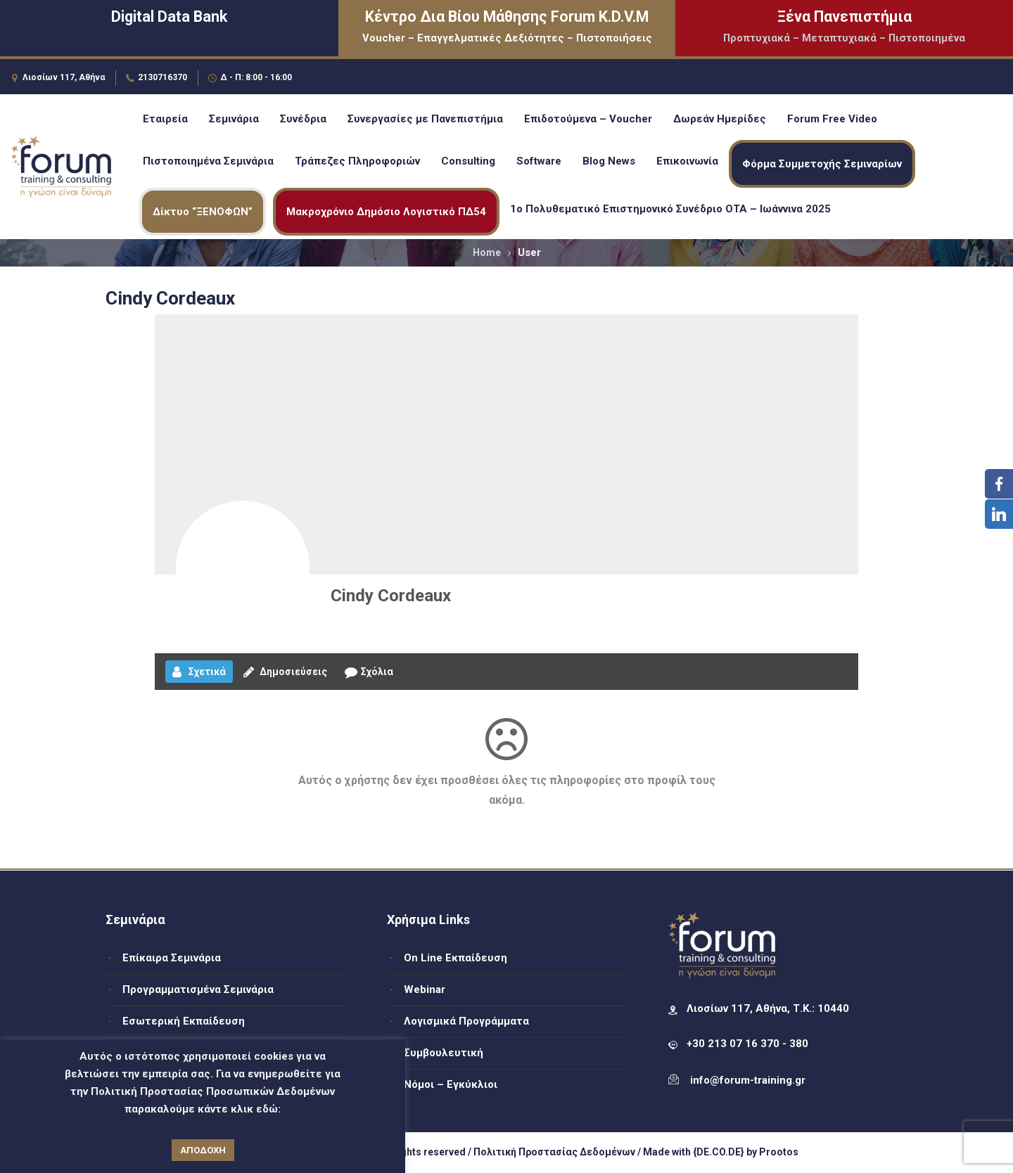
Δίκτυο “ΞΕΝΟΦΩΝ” (203, 211)
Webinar (424, 989)
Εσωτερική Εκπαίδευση (183, 1021)
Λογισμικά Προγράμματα (466, 1021)
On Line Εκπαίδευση (455, 957)
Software (538, 161)
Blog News (608, 161)
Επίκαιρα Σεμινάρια (171, 957)
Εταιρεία (165, 119)
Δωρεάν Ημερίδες (719, 119)
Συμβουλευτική (443, 1052)
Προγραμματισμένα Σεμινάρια (198, 989)
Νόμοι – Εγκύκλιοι (450, 1084)
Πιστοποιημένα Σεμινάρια (208, 161)
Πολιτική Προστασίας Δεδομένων (554, 1152)
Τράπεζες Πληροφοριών (357, 161)
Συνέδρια (303, 119)
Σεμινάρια (234, 119)
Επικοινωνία (687, 161)
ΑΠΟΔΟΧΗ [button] (203, 1150)
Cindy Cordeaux (391, 595)
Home (487, 252)
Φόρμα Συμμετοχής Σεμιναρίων (822, 164)
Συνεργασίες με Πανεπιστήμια (425, 119)
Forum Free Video (832, 119)
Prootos (778, 1152)
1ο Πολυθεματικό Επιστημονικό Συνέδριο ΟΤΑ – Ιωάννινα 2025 (670, 209)
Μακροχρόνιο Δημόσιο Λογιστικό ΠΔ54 (386, 211)
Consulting (468, 161)
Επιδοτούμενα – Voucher (588, 119)
